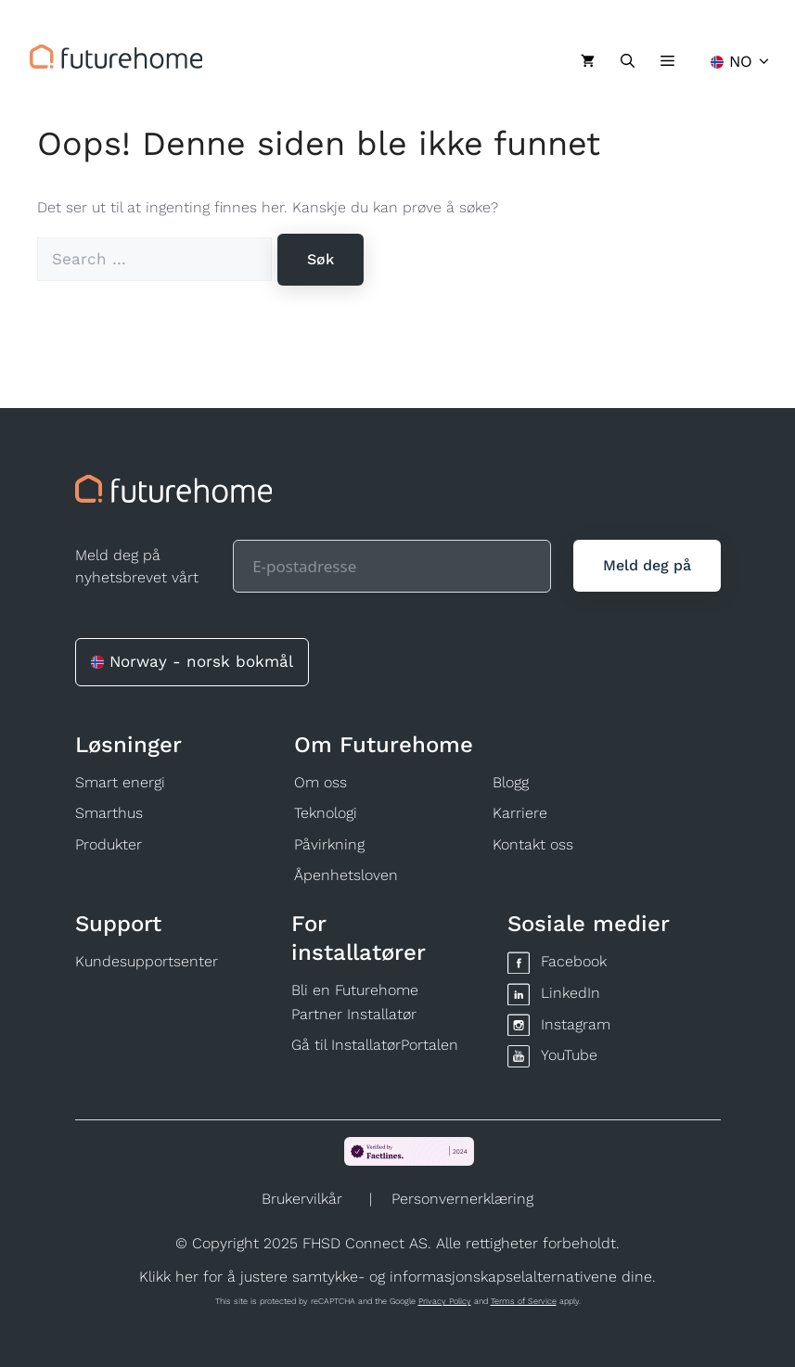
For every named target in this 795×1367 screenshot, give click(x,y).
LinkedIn (570, 993)
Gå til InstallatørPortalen (374, 1045)
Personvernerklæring (462, 1198)
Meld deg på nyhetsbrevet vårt (137, 566)
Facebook (574, 961)
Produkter (108, 844)
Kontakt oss (533, 844)
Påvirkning (329, 844)
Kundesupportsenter (146, 961)
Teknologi (325, 813)
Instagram (575, 1024)
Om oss (320, 782)
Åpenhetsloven (346, 875)
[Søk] (320, 260)
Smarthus (109, 813)
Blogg (511, 782)
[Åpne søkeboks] (628, 61)
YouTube (569, 1055)
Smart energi (120, 782)
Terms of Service (524, 1301)
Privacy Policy (444, 1301)
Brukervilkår (302, 1198)
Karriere (520, 813)
